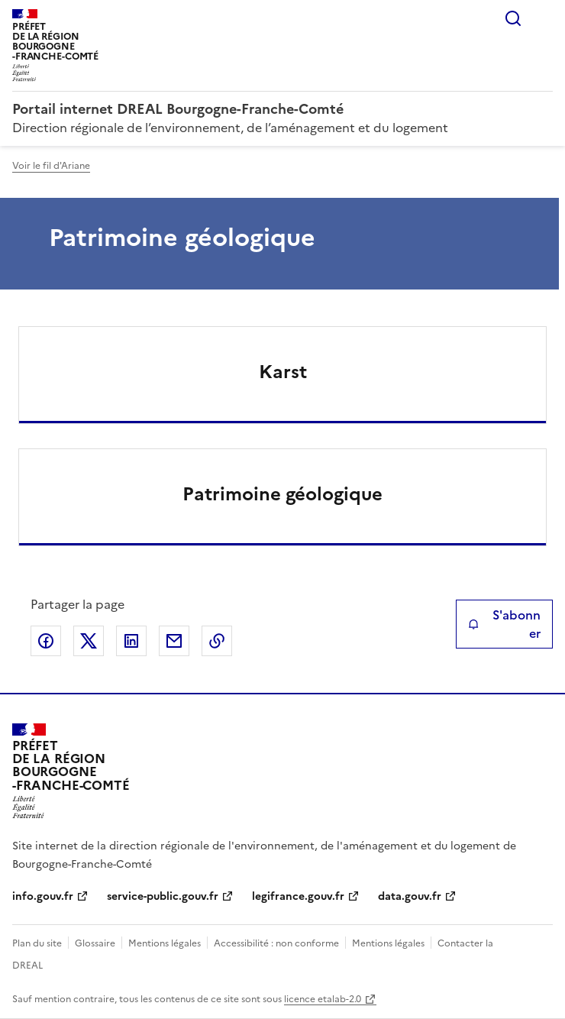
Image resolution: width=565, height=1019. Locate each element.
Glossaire (95, 943)
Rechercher (513, 18)
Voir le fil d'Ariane (51, 166)
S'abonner (504, 624)
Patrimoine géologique (282, 494)
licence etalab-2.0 (322, 999)
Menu (543, 18)
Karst (283, 372)
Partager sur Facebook (46, 641)
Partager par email (174, 641)
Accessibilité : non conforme (276, 943)
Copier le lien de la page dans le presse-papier (217, 641)
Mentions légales (164, 943)
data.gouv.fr (409, 896)
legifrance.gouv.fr (298, 896)
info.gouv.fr (42, 896)
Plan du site (37, 943)
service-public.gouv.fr (162, 896)
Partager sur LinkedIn (131, 641)
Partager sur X (88, 641)
